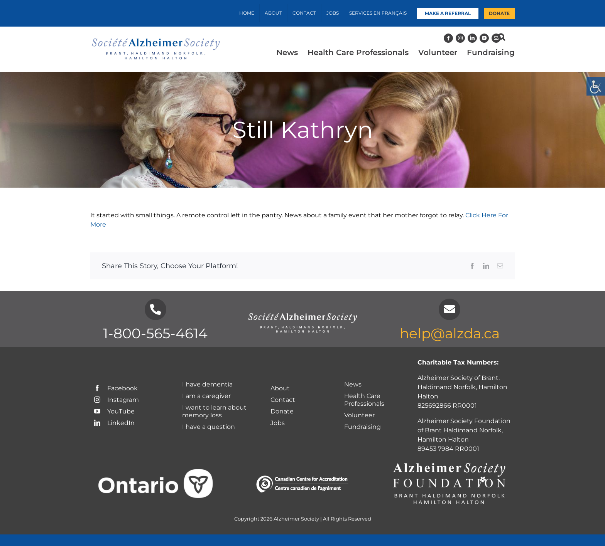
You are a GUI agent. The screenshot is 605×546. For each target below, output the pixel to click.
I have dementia (207, 384)
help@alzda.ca (450, 333)
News (353, 384)
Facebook (116, 388)
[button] (501, 37)
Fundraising (362, 426)
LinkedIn (114, 423)
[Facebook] (448, 38)
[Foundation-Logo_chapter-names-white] (449, 463)
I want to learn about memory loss (214, 411)
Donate (282, 411)
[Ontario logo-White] (155, 472)
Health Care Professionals (364, 399)
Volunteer (359, 415)
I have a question (209, 426)
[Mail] (496, 38)
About (280, 388)
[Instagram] (460, 38)
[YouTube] (484, 38)
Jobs (277, 423)
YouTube (114, 411)
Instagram (116, 399)
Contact (282, 399)
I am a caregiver (206, 396)
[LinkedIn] (472, 38)
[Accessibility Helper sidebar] (595, 86)
